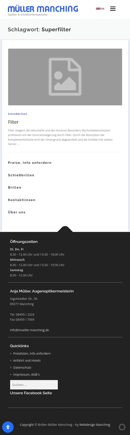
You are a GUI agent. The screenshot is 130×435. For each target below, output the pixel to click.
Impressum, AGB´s (26, 374)
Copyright (27, 425)
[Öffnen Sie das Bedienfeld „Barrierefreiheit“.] (8, 427)
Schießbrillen (17, 113)
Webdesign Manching (94, 425)
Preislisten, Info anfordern (32, 353)
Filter (13, 121)
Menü (112, 9)
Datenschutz (22, 367)
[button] (122, 427)
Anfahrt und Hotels (27, 360)
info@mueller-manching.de (29, 330)
